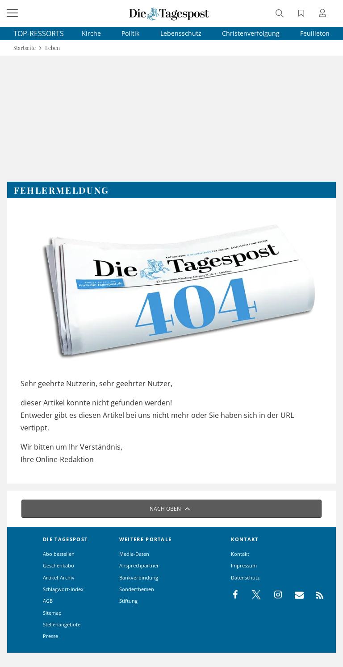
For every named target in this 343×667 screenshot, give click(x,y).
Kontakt (240, 553)
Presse (50, 636)
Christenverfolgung (251, 33)
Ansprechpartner (139, 565)
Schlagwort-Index (63, 589)
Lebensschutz (180, 33)
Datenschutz (245, 577)
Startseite (24, 48)
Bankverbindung (138, 577)
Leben (52, 48)
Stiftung (128, 600)
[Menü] (13, 13)
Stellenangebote (61, 624)
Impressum (244, 565)
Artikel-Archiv (59, 577)
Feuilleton (315, 33)
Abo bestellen (59, 553)
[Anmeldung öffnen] (323, 14)
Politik (130, 33)
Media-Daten (134, 553)
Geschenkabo (58, 565)
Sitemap (52, 612)
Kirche (91, 33)
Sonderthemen (136, 589)
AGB (48, 600)
